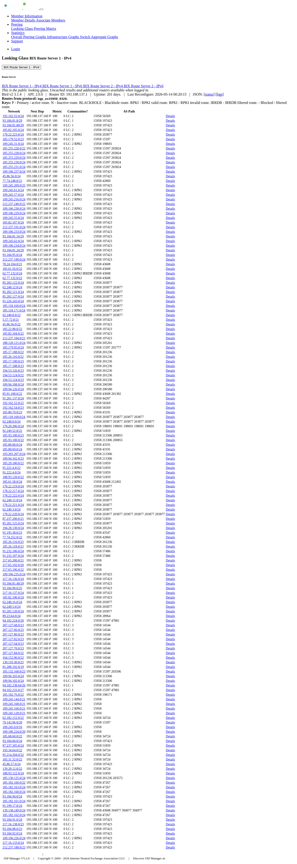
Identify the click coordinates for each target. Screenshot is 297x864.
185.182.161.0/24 (14, 801)
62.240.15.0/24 (12, 500)
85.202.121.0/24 (13, 292)
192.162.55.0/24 (13, 116)
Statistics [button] (18, 33)
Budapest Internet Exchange (21, 854)
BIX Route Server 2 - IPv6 (143, 86)
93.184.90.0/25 (12, 588)
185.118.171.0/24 (14, 310)
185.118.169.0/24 (14, 306)
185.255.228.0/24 (14, 153)
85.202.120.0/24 (13, 611)
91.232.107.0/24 (13, 556)
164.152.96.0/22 (13, 657)
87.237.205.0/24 (13, 745)
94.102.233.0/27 (13, 690)
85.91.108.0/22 (12, 394)
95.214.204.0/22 (13, 755)
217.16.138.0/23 (13, 824)
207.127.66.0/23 (13, 630)
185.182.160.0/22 (14, 782)
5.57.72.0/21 (11, 319)
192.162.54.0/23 (13, 407)
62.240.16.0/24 (12, 602)
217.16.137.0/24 (13, 593)
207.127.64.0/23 (13, 644)
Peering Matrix (45, 29)
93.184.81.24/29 (13, 250)
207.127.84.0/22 (13, 653)
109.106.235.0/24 (14, 574)
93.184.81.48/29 (13, 583)
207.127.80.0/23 (13, 634)
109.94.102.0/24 (13, 681)
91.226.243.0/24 (13, 301)
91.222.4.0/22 (11, 468)
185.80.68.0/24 (12, 444)
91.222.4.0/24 (11, 472)
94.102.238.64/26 (14, 685)
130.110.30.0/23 (13, 662)
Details (170, 116)
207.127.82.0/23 (13, 639)
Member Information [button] (26, 16)
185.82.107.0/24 (13, 222)
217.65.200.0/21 (13, 560)
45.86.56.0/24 (11, 176)
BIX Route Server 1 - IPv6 (62, 86)
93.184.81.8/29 (12, 120)
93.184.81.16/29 (13, 236)
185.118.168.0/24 (14, 417)
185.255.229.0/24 (14, 157)
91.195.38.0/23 (12, 532)
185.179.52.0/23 (13, 139)
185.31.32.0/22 (12, 759)
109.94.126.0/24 (13, 389)
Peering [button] (17, 24)
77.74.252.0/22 (12, 537)
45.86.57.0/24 (11, 764)
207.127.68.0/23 (13, 625)
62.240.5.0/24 (11, 606)
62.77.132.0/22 (12, 278)
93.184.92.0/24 (12, 833)
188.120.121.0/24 (14, 343)
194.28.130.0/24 (13, 528)
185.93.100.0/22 (13, 440)
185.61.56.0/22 (12, 269)
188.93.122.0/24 (13, 773)
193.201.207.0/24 (14, 454)
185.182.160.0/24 (14, 792)
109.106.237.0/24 (14, 171)
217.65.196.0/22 (13, 569)
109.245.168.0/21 (14, 704)
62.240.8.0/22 (11, 315)
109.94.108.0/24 (13, 384)
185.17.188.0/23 (13, 366)
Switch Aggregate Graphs (99, 37)
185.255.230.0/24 (14, 162)
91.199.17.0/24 (12, 806)
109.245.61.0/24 (13, 190)
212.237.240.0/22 (14, 204)
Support (17, 41)
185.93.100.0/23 (13, 435)
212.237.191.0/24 (14, 227)
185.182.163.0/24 (14, 787)
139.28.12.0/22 (12, 768)
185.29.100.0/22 (13, 463)
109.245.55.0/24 (13, 218)
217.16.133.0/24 (13, 843)
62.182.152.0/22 (13, 718)
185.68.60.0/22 (12, 736)
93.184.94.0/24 (12, 796)
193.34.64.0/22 (12, 750)
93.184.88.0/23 (12, 829)
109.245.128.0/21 (14, 713)
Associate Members (50, 20)
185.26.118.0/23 (13, 546)
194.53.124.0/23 (13, 380)
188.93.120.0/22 (13, 477)
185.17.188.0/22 (13, 352)
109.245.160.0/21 (14, 708)
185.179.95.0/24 (13, 347)
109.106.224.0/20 (14, 731)
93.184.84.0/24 (12, 741)
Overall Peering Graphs (29, 37)
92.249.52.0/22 (12, 431)
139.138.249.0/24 (14, 810)
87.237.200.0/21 (13, 519)
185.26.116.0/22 (13, 357)
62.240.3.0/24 (11, 509)
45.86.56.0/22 (11, 324)
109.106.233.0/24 (14, 232)
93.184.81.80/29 (13, 125)
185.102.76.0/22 (13, 694)
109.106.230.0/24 (14, 208)
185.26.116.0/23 (13, 542)
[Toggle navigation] (41, 9)
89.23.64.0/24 (11, 616)
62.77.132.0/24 (12, 273)
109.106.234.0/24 (14, 245)
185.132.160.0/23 (14, 671)
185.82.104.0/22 (13, 333)
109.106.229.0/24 (14, 213)
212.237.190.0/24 (14, 259)
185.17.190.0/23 (13, 361)
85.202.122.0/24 (13, 282)
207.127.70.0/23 (13, 648)
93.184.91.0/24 (12, 819)
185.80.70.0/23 (12, 412)
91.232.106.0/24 (13, 551)
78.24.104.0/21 (12, 264)
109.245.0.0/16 (12, 727)
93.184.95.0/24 (12, 255)
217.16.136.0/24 (13, 579)
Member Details (23, 20)
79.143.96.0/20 (12, 722)
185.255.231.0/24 (14, 167)
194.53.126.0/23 (13, 370)
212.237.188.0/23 (14, 847)
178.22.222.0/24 (13, 495)
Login (15, 49)
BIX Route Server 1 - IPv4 (21, 67)
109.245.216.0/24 (14, 199)
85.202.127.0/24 (13, 296)
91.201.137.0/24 (13, 398)
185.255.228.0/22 (14, 148)
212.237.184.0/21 (14, 338)
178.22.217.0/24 (13, 491)
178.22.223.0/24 (13, 134)
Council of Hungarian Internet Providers (72, 854)
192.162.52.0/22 (13, 403)
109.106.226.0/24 (14, 838)
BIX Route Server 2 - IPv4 (103, 86)
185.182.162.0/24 (14, 815)
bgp (219, 94)
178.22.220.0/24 (13, 514)
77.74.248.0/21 (12, 181)
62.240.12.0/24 (12, 287)
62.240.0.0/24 (11, 421)
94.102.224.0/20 (13, 620)
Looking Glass (22, 29)
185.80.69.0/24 (12, 449)
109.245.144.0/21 (14, 699)
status (209, 94)
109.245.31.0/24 (13, 144)
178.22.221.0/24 (13, 505)
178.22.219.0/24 (13, 486)
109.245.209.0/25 (14, 185)
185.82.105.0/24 (13, 130)
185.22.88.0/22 (12, 329)
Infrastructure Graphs (63, 37)
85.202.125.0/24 (13, 523)
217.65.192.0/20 (13, 565)
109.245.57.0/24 (13, 195)
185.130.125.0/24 (14, 778)
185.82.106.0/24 (13, 597)
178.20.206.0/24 (13, 426)
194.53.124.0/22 (13, 375)
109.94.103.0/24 (13, 676)
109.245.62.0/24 (13, 241)
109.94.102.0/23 (13, 458)
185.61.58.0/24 (12, 481)
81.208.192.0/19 (13, 667)
